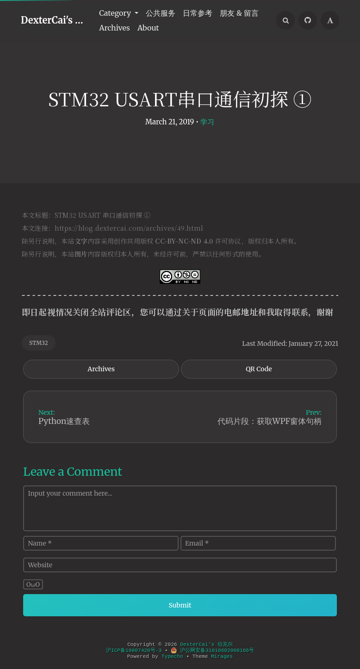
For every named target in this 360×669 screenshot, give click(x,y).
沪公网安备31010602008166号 (212, 650)
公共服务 (160, 13)
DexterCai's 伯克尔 (54, 20)
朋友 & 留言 (239, 13)
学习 (207, 121)
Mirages (222, 656)
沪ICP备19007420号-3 (133, 650)
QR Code (259, 369)
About (148, 27)
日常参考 (197, 13)
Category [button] (116, 13)
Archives (114, 27)
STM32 (38, 342)
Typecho (172, 656)
